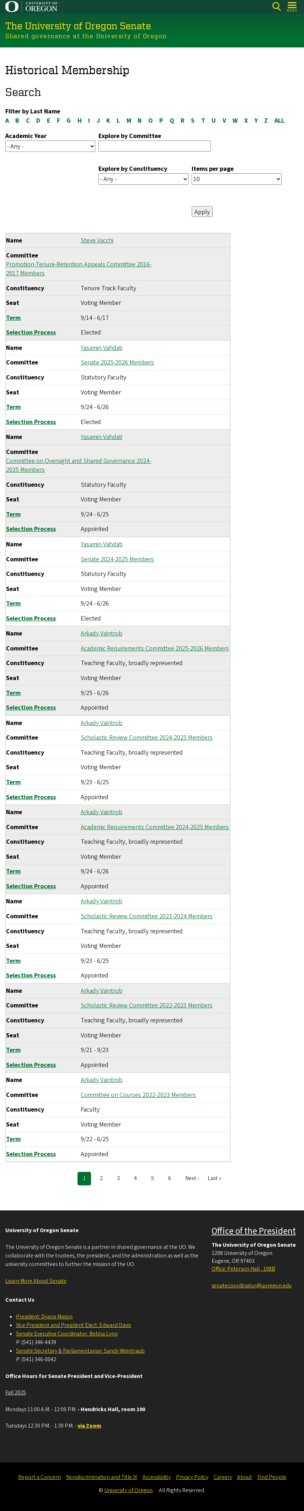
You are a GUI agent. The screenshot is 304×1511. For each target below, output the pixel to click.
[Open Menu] (292, 6)
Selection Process (31, 332)
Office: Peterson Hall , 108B (243, 1269)
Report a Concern (39, 1477)
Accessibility (157, 1477)
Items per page (213, 168)
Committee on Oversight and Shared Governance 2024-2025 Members (78, 465)
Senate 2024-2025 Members (117, 559)
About (244, 1477)
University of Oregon (128, 1490)
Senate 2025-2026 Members (117, 362)
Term (13, 317)
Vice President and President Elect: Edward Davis (73, 1325)
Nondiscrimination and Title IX (101, 1477)
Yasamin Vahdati (101, 347)
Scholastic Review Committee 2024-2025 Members (147, 737)
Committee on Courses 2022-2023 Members (138, 1094)
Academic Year (26, 135)
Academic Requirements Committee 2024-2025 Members (155, 826)
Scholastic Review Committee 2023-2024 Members (147, 916)
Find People (271, 1477)
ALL (279, 120)
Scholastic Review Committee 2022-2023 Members (147, 1005)
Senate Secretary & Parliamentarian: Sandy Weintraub (80, 1351)
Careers (223, 1477)
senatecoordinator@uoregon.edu (252, 1286)
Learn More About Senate (35, 1281)
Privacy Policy (192, 1477)
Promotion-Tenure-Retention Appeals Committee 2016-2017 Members (78, 268)
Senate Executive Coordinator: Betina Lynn (67, 1334)
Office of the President (254, 1231)
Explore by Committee (129, 135)
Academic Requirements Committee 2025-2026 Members (155, 648)
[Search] (276, 6)
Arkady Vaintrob (101, 633)
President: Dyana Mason (44, 1317)
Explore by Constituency (132, 168)
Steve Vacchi (97, 240)
